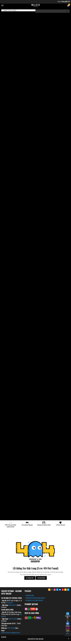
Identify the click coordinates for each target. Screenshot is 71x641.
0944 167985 (11, 628)
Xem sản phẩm (41, 578)
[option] (35, 15)
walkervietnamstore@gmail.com (10, 632)
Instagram (67, 629)
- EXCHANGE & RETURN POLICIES (34, 600)
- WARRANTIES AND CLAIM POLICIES (35, 598)
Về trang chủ (29, 578)
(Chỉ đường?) (9, 602)
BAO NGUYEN (39, 639)
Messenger (68, 624)
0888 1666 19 (12, 605)
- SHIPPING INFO (29, 595)
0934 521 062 (13, 619)
